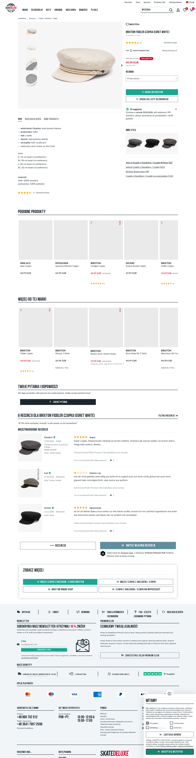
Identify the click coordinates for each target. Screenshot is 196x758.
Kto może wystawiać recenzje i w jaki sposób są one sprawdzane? (47, 423)
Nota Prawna (65, 752)
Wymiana (83, 612)
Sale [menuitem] (94, 10)
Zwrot (53, 612)
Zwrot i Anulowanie (107, 719)
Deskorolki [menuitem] (37, 10)
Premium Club (127, 553)
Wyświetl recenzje (170, 43)
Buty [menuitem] (48, 10)
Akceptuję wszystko (170, 751)
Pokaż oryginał (50, 449)
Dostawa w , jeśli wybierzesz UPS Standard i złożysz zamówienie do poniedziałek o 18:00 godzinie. (152, 114)
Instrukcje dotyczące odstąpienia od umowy (116, 721)
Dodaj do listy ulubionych (152, 99)
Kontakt (103, 735)
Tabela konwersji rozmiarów (110, 724)
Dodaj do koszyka (152, 92)
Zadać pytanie (58, 402)
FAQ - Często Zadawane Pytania (112, 730)
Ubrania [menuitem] (58, 10)
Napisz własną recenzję (138, 545)
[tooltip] (176, 50)
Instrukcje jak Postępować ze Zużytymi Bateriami (118, 732)
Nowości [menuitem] (83, 10)
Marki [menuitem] (25, 10)
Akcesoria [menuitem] (71, 10)
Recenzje (58, 545)
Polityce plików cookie (168, 746)
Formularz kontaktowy (25, 728)
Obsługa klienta (172, 612)
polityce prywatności (185, 746)
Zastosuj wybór (170, 734)
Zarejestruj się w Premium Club (139, 655)
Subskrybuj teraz (44, 650)
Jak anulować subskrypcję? (29, 658)
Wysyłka (23, 612)
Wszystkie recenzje (107, 727)
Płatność (103, 714)
